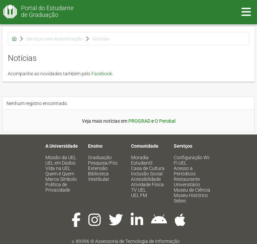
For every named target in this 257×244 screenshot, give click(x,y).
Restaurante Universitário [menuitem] (187, 181)
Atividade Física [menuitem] (147, 184)
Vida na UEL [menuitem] (57, 168)
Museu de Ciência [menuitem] (192, 190)
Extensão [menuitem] (98, 168)
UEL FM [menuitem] (139, 195)
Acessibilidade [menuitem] (146, 179)
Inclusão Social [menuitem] (147, 173)
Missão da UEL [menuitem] (60, 157)
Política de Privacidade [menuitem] (57, 187)
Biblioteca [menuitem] (98, 173)
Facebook (101, 73)
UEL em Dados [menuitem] (60, 163)
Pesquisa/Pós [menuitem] (102, 163)
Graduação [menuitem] (100, 157)
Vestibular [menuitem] (98, 179)
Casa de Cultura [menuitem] (148, 168)
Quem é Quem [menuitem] (59, 173)
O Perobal (165, 121)
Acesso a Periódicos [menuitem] (185, 171)
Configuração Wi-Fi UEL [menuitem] (192, 160)
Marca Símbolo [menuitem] (61, 179)
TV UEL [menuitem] (138, 190)
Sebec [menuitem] (180, 200)
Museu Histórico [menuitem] (191, 195)
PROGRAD (139, 121)
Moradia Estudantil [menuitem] (141, 160)
